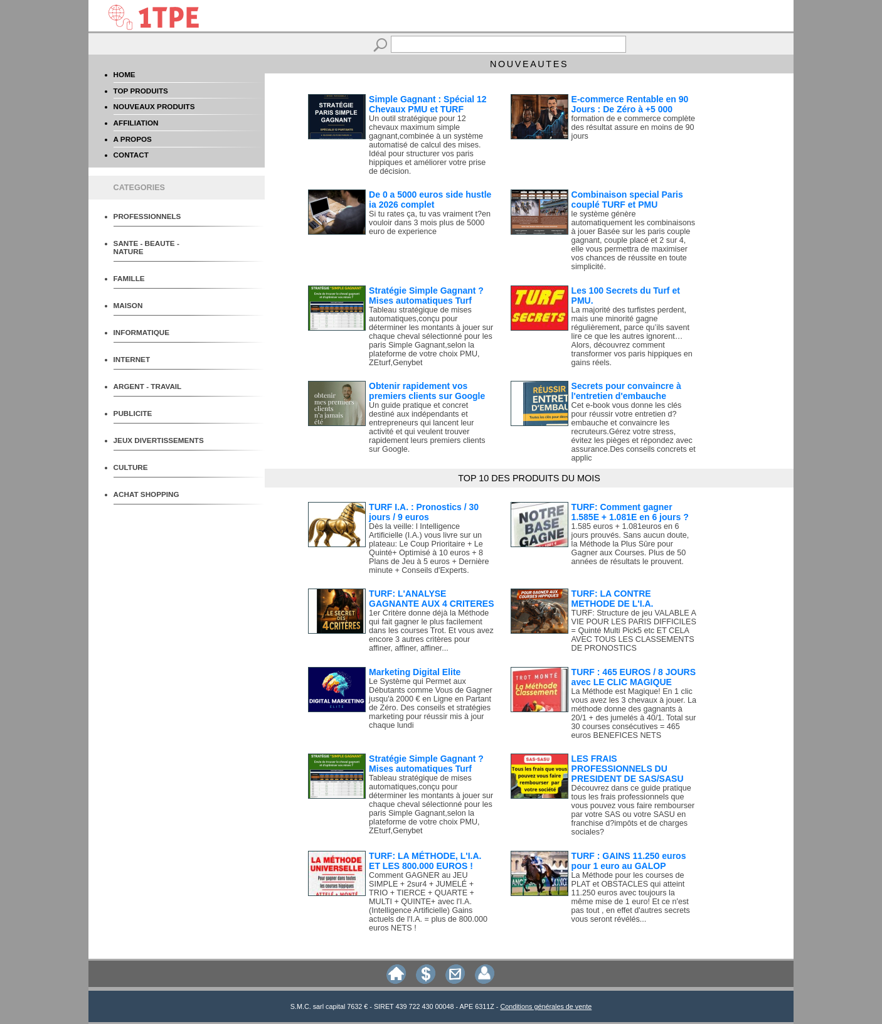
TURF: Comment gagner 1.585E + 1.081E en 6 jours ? (630, 512)
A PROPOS (133, 139)
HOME (124, 74)
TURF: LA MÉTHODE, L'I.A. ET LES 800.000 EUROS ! (425, 861)
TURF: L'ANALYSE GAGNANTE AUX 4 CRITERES (431, 599)
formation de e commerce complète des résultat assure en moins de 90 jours (633, 127)
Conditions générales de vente (546, 1006)
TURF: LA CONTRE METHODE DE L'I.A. (612, 599)
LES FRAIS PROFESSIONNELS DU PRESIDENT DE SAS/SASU (627, 769)
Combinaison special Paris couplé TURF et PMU (627, 199)
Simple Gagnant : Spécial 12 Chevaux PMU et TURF (428, 104)
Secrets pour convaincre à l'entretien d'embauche (626, 391)
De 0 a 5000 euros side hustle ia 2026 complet (430, 199)
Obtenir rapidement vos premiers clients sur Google (427, 391)
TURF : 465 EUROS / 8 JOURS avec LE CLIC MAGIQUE (633, 677)
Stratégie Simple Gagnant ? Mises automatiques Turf (426, 295)
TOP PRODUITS (141, 91)
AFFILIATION (136, 123)
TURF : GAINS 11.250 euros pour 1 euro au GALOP (628, 861)
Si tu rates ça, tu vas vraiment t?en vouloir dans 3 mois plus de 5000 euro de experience (430, 223)
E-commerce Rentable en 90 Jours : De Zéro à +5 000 (630, 104)
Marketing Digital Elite (414, 672)
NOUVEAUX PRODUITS (154, 106)
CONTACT (131, 155)
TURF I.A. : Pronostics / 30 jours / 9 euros (424, 512)
